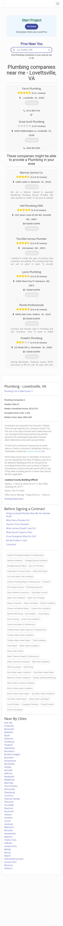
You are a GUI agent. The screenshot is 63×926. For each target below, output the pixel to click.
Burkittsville (9, 764)
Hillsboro (8, 868)
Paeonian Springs (12, 798)
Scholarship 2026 (46, 892)
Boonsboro (9, 751)
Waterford (8, 827)
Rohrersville (9, 789)
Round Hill (9, 811)
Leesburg (8, 824)
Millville (7, 849)
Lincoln (7, 820)
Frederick (8, 745)
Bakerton (8, 836)
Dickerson (8, 738)
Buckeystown (10, 760)
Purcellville (9, 805)
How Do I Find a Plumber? (17, 524)
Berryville (8, 830)
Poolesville (9, 726)
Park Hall (8, 722)
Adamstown (9, 748)
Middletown (9, 779)
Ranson (7, 852)
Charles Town (10, 839)
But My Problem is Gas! (16, 540)
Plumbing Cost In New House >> (18, 391)
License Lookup (33, 451)
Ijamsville (8, 770)
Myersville (8, 783)
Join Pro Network (25, 892)
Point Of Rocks (10, 786)
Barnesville (9, 729)
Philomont (9, 801)
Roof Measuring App (26, 899)
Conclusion (11, 544)
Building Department (14, 498)
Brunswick (8, 757)
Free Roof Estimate (11, 905)
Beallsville (8, 732)
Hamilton (8, 817)
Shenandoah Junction (13, 858)
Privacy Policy (45, 896)
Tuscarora (8, 795)
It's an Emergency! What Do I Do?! (21, 536)
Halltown (8, 843)
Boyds (7, 735)
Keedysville (9, 776)
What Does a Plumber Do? (18, 520)
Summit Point (10, 862)
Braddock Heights (12, 754)
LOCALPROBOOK (18, 3)
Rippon (7, 855)
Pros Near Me (9, 899)
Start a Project (9, 902)
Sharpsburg (9, 792)
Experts (21, 896)
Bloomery (8, 865)
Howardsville (10, 833)
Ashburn (8, 814)
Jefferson (8, 773)
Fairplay (7, 767)
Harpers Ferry (10, 846)
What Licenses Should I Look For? (21, 528)
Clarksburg (9, 741)
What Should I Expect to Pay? (19, 532)
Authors (43, 899)
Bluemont (8, 808)
